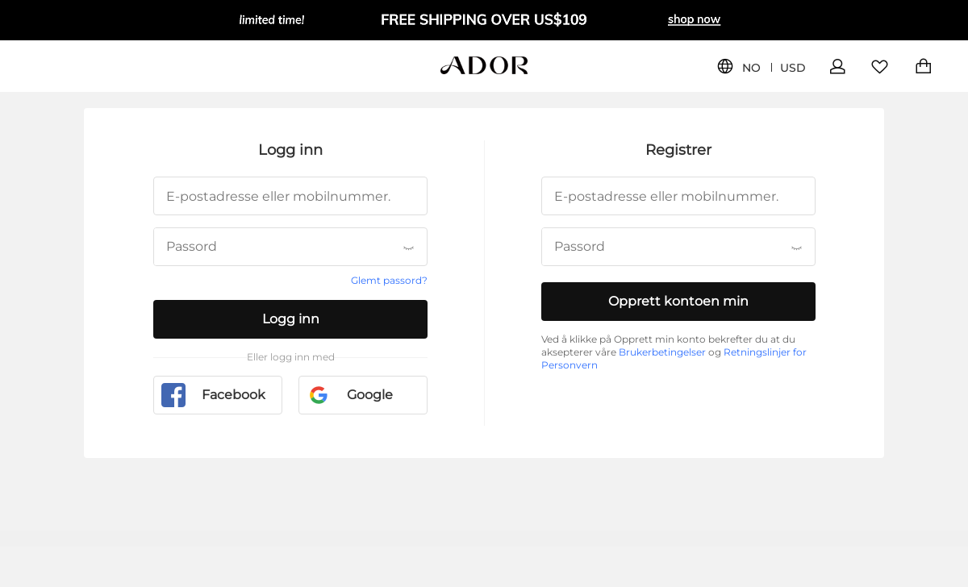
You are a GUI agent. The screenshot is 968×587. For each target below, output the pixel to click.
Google (350, 395)
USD (793, 68)
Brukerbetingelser (662, 352)
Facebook (213, 395)
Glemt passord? (389, 280)
